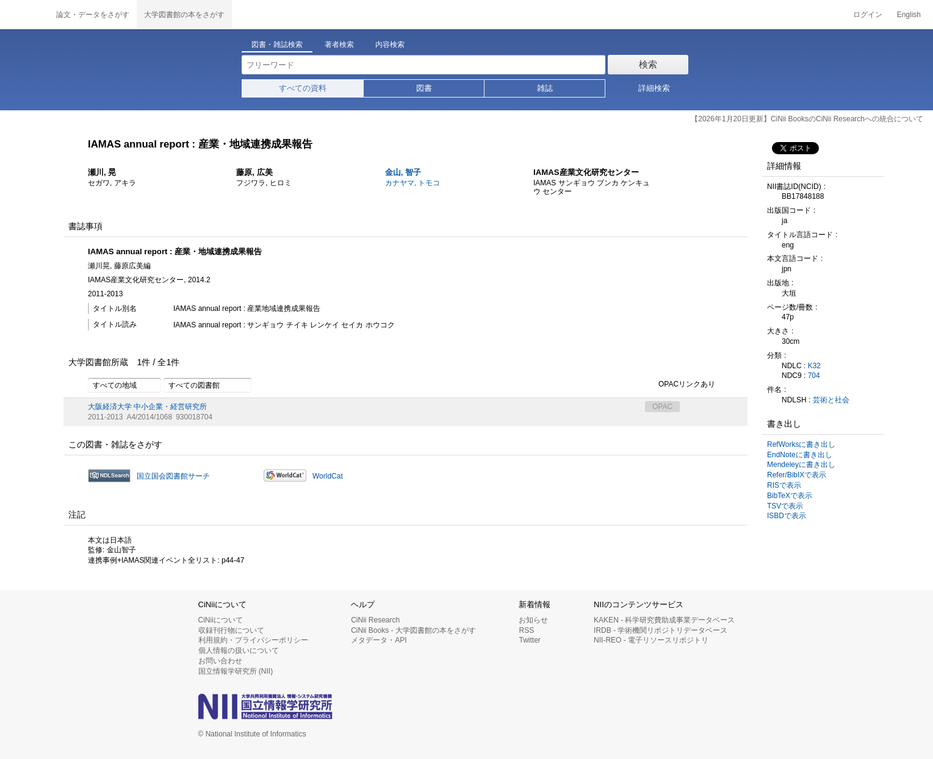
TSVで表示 (785, 506)
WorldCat (327, 476)
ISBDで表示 (786, 515)
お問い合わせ (220, 661)
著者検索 (339, 44)
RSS (526, 630)
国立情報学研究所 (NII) (235, 671)
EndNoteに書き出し (799, 455)
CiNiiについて (220, 620)
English (909, 14)
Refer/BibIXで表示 (796, 475)
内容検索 (390, 44)
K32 (814, 366)
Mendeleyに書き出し (801, 464)
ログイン (867, 14)
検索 (648, 64)
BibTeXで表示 (789, 495)
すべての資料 (302, 88)
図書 (424, 88)
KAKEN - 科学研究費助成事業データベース (664, 620)
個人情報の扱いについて (238, 650)
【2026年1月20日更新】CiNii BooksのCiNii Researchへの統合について (807, 119)
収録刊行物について (231, 630)
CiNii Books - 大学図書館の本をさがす (413, 630)
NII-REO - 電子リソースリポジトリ (651, 640)
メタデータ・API (378, 640)
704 (814, 375)
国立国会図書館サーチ (173, 476)
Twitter (529, 640)
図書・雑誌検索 (277, 44)
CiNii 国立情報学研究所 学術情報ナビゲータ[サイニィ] (24, 14)
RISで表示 (784, 485)
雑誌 (545, 88)
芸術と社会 (831, 400)
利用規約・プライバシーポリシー (253, 640)
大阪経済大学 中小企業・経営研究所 (147, 406)
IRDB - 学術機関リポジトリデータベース (660, 630)
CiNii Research (375, 620)
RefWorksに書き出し (801, 444)
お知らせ (533, 620)
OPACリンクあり (680, 384)
